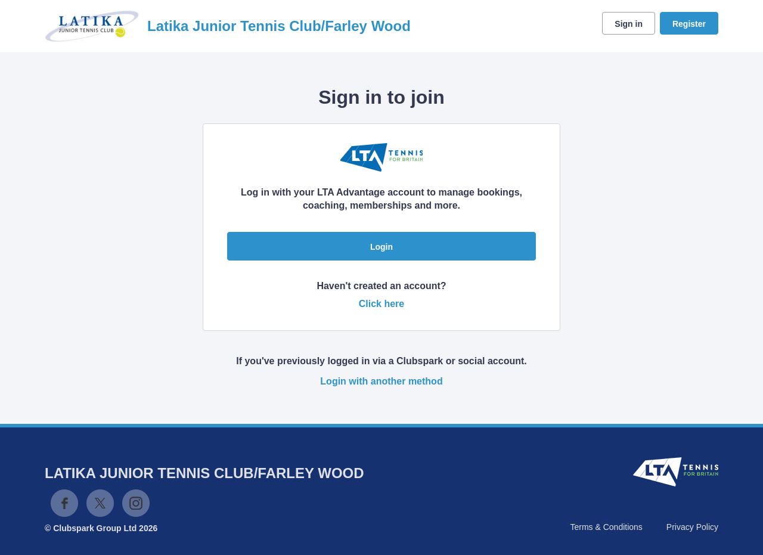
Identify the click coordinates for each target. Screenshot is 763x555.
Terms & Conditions (606, 527)
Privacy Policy (692, 527)
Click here (381, 304)
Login (381, 247)
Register (689, 24)
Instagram (136, 503)
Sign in (629, 24)
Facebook (64, 503)
